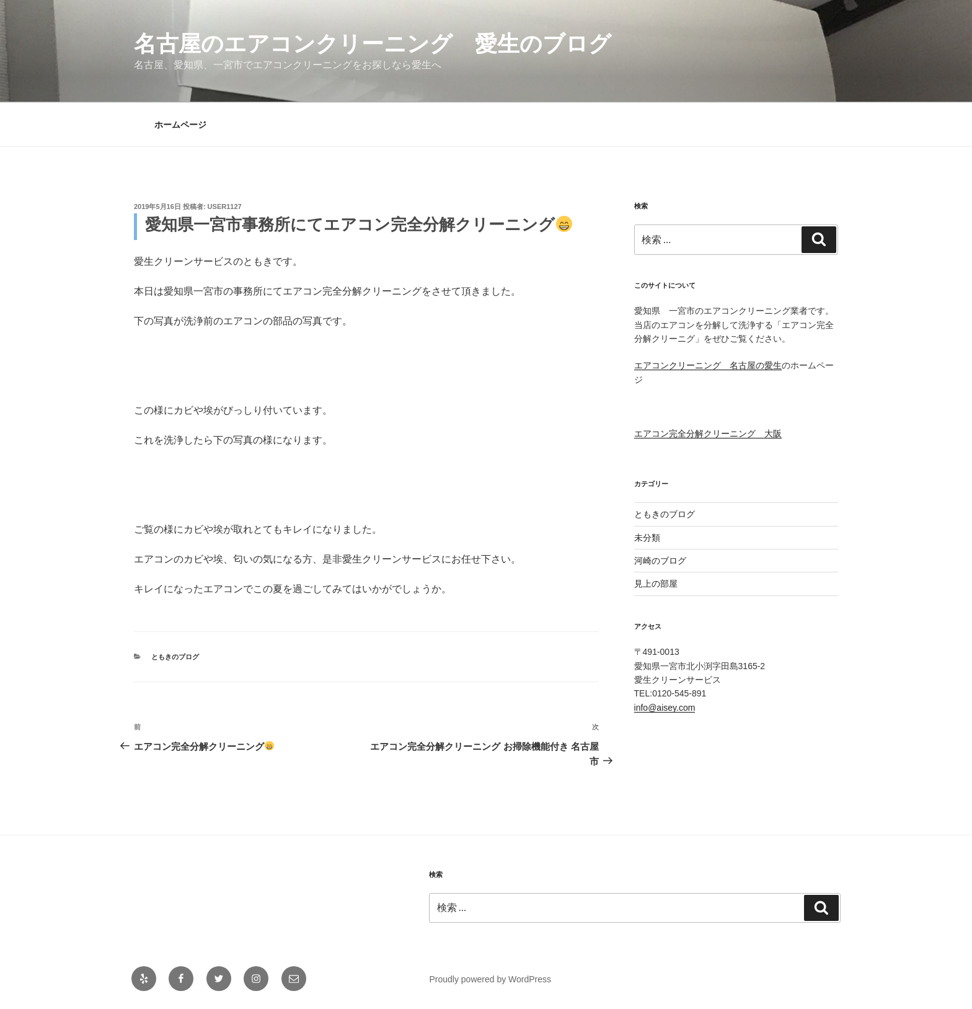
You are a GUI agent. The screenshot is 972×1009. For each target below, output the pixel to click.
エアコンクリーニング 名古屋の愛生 (708, 365)
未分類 (647, 538)
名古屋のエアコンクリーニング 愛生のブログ (372, 43)
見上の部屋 (656, 584)
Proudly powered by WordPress (490, 979)
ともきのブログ (175, 656)
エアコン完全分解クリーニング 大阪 (708, 433)
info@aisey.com (665, 708)
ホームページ (180, 125)
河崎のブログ (660, 561)
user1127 (225, 206)
